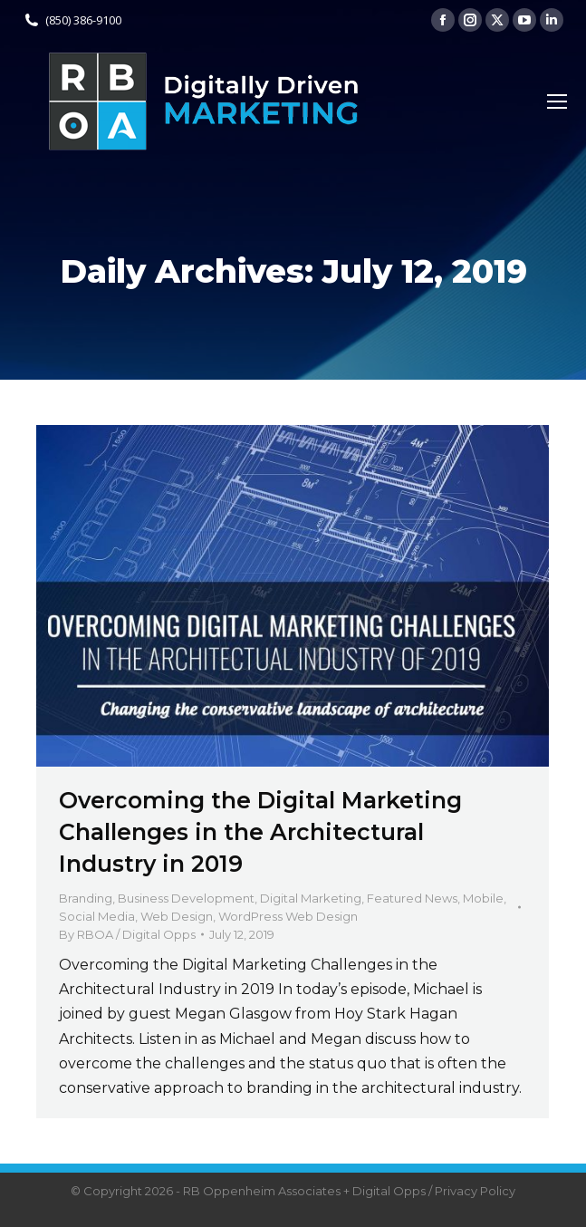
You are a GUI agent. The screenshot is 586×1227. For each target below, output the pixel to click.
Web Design (176, 916)
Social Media (97, 916)
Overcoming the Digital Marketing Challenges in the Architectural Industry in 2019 (260, 832)
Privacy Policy (475, 1191)
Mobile (483, 898)
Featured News (412, 898)
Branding (85, 898)
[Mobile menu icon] (557, 101)
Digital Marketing (310, 898)
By (127, 934)
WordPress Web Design (288, 916)
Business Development (186, 898)
